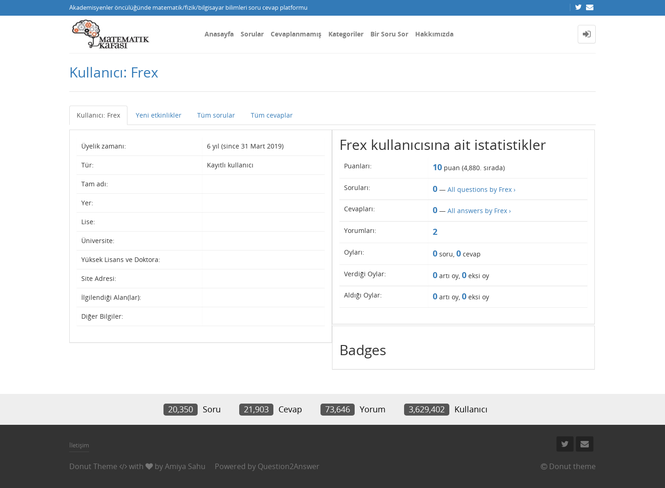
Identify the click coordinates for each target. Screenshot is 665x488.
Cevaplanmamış (296, 34)
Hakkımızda (434, 34)
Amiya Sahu (185, 466)
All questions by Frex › (481, 189)
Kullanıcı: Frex (98, 115)
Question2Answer (289, 466)
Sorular (252, 34)
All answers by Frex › (479, 210)
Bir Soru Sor (389, 34)
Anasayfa (219, 34)
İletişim (79, 445)
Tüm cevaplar (272, 115)
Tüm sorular (216, 115)
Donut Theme (93, 466)
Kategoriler (345, 34)
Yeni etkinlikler (158, 115)
